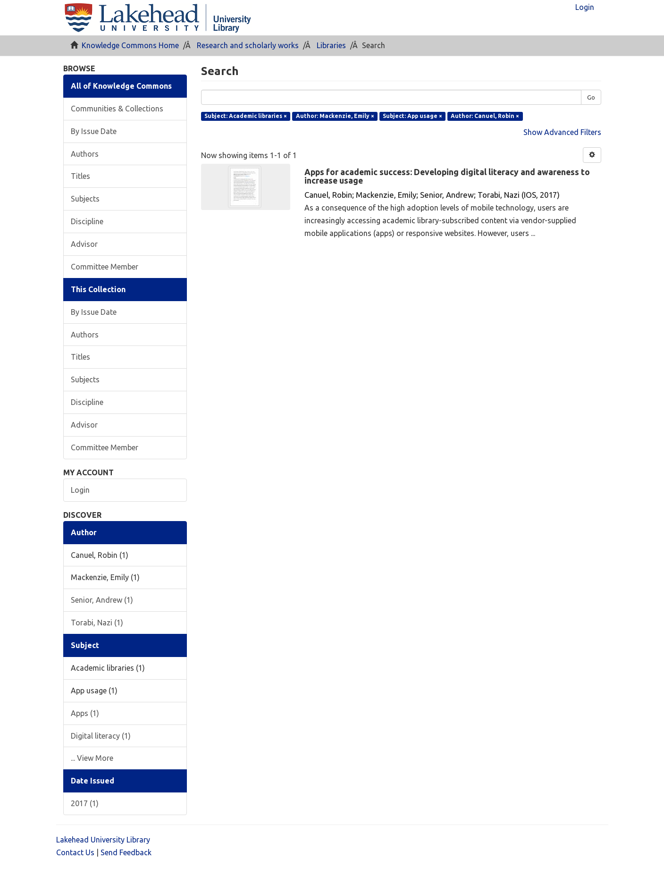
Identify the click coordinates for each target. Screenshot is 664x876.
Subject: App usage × (412, 116)
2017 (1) (85, 803)
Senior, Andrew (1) (102, 600)
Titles (80, 176)
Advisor (84, 244)
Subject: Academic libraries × (245, 116)
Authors (85, 154)
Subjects (85, 198)
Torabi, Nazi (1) (97, 622)
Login (80, 490)
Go (591, 97)
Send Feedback (126, 852)
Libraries (331, 45)
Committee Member (104, 266)
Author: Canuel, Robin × (485, 116)
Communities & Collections (117, 108)
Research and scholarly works (248, 45)
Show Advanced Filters (562, 132)
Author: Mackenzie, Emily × (335, 116)
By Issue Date (94, 131)
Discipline (87, 221)
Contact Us (75, 852)
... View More (92, 758)
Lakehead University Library (103, 839)
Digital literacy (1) (101, 736)
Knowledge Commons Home (130, 45)
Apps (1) (85, 713)
